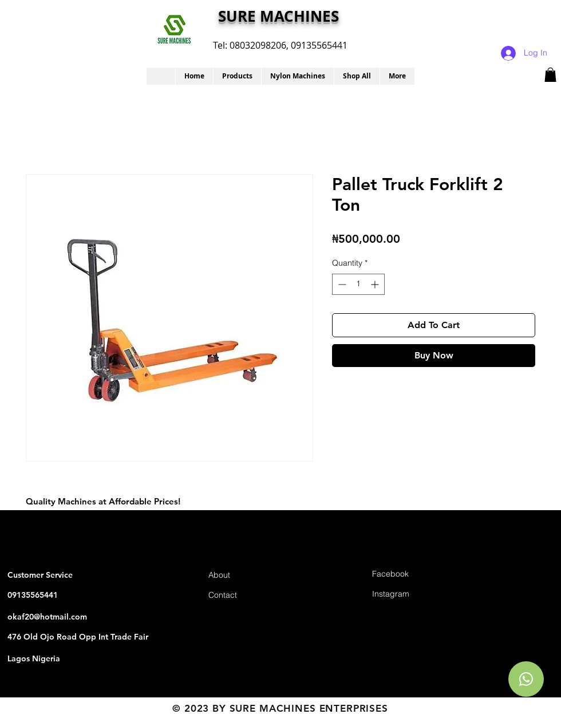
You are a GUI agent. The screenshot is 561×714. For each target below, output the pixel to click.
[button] (237, 76)
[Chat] (526, 679)
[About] (249, 575)
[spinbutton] (358, 284)
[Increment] (376, 284)
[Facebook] (412, 574)
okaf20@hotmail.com (47, 617)
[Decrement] (341, 284)
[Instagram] (412, 594)
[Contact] (249, 595)
